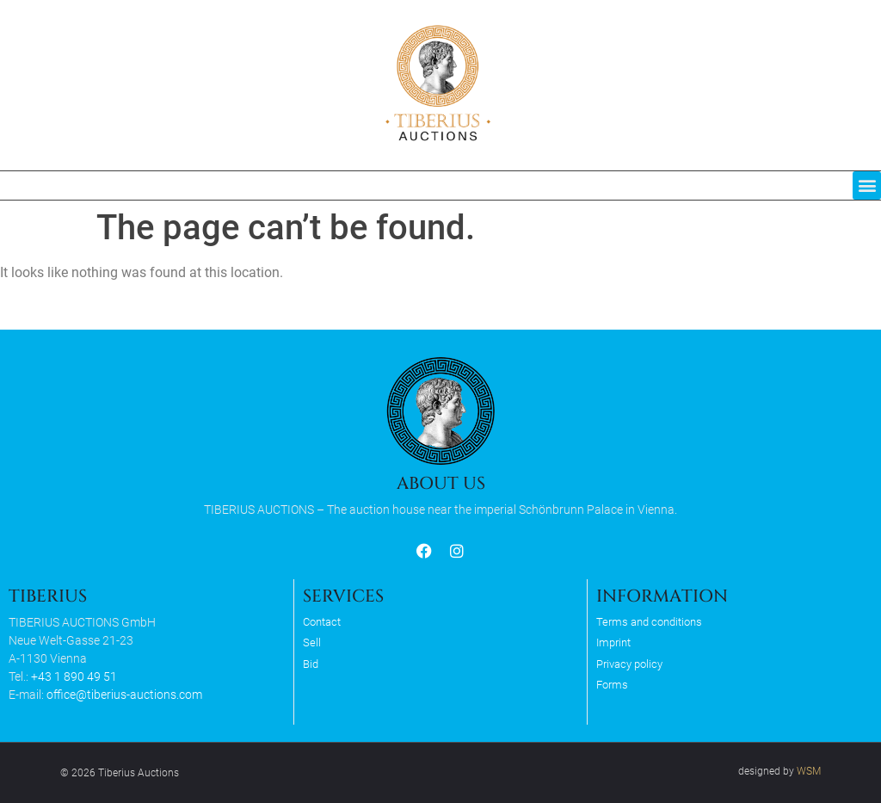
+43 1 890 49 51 (74, 676)
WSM (809, 771)
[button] (867, 185)
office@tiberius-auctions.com (124, 694)
